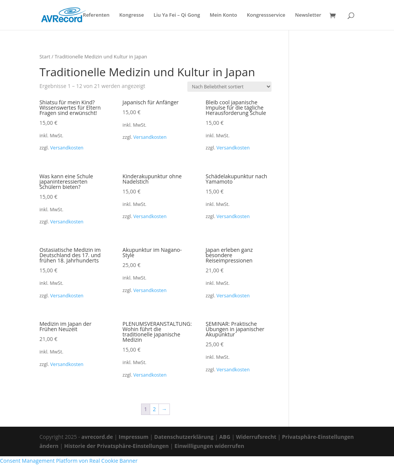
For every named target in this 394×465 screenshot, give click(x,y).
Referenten (96, 15)
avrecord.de (97, 436)
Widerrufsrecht (256, 436)
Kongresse (131, 15)
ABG (224, 436)
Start (44, 56)
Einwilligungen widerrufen (209, 445)
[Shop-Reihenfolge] (229, 87)
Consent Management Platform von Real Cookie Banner (69, 460)
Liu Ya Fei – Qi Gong (177, 15)
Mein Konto (223, 15)
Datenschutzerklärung (184, 436)
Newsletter (308, 15)
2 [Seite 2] (154, 409)
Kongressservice (266, 15)
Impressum (134, 436)
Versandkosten (66, 148)
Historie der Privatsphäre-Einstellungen (116, 445)
